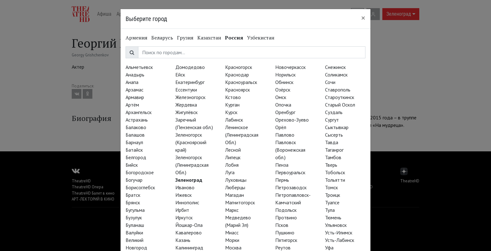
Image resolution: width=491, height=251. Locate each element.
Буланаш (135, 225)
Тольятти (335, 180)
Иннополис (187, 202)
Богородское (140, 172)
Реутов (283, 247)
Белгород (136, 157)
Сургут (332, 120)
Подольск (286, 210)
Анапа (132, 82)
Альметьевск (139, 67)
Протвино (286, 217)
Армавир (135, 97)
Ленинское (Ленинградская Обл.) (241, 134)
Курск (231, 112)
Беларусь (162, 37)
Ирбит (182, 210)
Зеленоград (188, 180)
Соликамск (336, 74)
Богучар (134, 180)
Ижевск (183, 195)
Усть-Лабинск (339, 240)
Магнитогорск (240, 202)
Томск (331, 187)
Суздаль (334, 112)
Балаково (136, 127)
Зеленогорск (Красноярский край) (190, 142)
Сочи (330, 82)
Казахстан (209, 37)
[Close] (363, 18)
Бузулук (134, 217)
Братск (133, 195)
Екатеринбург (189, 82)
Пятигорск (286, 240)
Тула (330, 210)
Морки (232, 240)
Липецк (232, 157)
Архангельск (139, 112)
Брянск (133, 202)
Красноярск (237, 89)
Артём (132, 105)
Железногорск (190, 97)
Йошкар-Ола (189, 225)
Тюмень (333, 217)
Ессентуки (186, 89)
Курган (232, 105)
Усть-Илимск (338, 232)
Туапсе (332, 202)
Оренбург (285, 112)
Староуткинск (339, 97)
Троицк (332, 195)
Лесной (233, 150)
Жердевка (186, 105)
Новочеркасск (290, 67)
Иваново (184, 187)
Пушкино (284, 232)
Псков (281, 225)
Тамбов (333, 157)
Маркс (232, 210)
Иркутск (184, 217)
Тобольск (335, 172)
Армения (136, 37)
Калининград (189, 247)
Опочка (283, 105)
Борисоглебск (140, 187)
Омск (280, 97)
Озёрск (282, 89)
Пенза (281, 165)
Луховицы (235, 180)
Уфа (329, 247)
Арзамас (134, 89)
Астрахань (137, 120)
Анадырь (135, 74)
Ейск (180, 74)
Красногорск (238, 67)
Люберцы (235, 187)
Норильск (285, 74)
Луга (230, 172)
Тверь (331, 165)
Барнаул (134, 142)
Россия (234, 37)
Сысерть (334, 135)
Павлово (284, 135)
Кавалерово (188, 232)
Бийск (132, 165)
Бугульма (135, 210)
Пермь (282, 180)
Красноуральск (241, 82)
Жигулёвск (186, 112)
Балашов (135, 135)
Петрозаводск (291, 187)
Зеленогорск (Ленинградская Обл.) (192, 164)
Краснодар (237, 74)
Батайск (134, 150)
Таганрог (334, 150)
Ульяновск (336, 225)
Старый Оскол (340, 105)
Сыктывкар (337, 127)
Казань (182, 240)
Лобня (232, 165)
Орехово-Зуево (292, 120)
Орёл (280, 127)
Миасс (232, 232)
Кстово (233, 97)
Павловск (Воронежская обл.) (290, 149)
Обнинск (284, 82)
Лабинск (234, 120)
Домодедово (190, 67)
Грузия (185, 37)
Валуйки (134, 232)
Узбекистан (260, 37)
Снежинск (335, 67)
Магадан (234, 195)
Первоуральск (290, 172)
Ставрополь (337, 89)
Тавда (331, 142)
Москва (233, 247)
